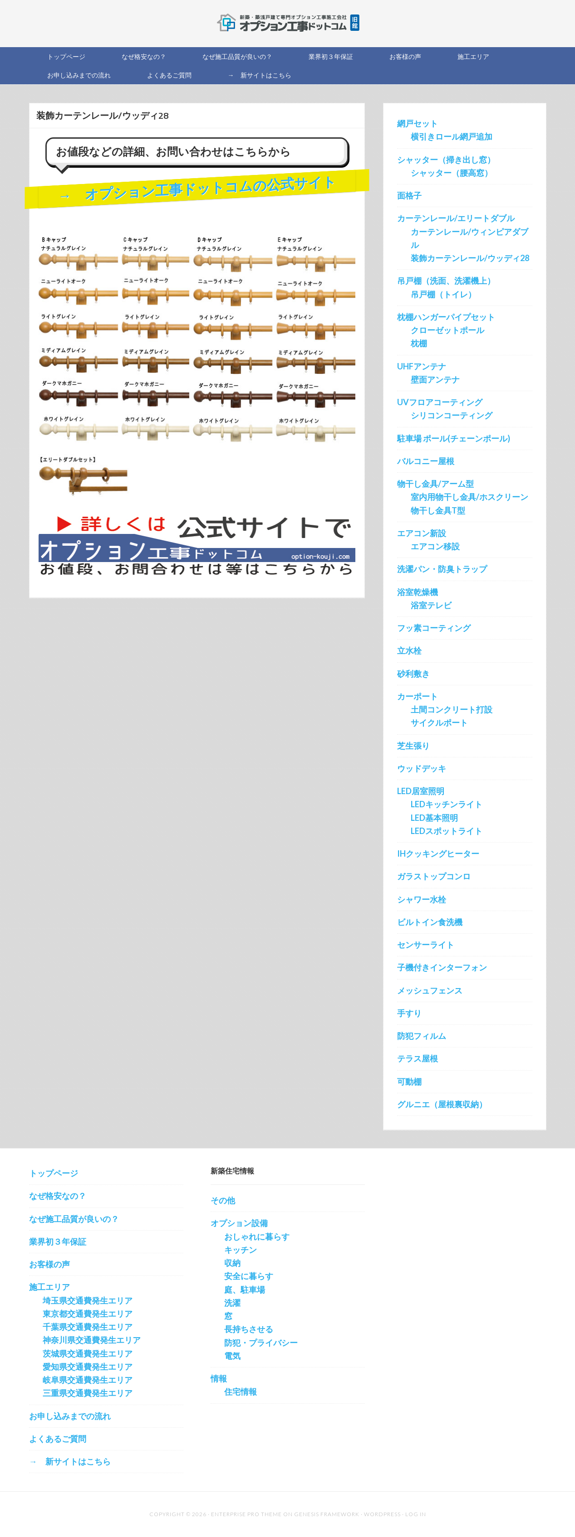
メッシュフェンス (429, 990)
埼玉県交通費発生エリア (88, 1300)
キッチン (240, 1250)
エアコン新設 (421, 533)
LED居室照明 (420, 791)
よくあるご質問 (57, 1439)
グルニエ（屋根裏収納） (442, 1104)
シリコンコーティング (451, 415)
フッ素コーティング (434, 628)
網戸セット (417, 123)
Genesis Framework (326, 1514)
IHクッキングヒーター (438, 853)
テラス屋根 (417, 1058)
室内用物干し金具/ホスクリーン (469, 497)
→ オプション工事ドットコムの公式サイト (197, 189)
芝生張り (413, 746)
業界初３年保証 (57, 1241)
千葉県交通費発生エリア (88, 1327)
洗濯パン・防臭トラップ (442, 569)
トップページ (53, 1173)
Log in (415, 1514)
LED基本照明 (434, 818)
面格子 (409, 195)
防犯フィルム (421, 1036)
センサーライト (425, 945)
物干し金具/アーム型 (435, 484)
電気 (232, 1356)
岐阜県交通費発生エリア (88, 1380)
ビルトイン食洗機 (429, 922)
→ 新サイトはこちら (70, 1461)
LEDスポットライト (446, 831)
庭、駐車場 (244, 1290)
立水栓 (409, 650)
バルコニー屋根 (425, 461)
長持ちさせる (248, 1329)
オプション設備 (239, 1223)
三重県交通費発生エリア (88, 1393)
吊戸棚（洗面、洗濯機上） (446, 281)
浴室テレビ (431, 605)
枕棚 (419, 343)
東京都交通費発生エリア (88, 1314)
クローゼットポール (447, 330)
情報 (219, 1378)
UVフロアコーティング (439, 402)
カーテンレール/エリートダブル (456, 218)
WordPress (382, 1514)
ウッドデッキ (421, 768)
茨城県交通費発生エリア (88, 1353)
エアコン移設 (435, 546)
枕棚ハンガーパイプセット (446, 317)
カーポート (417, 696)
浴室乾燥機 (417, 592)
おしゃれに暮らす (257, 1236)
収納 (232, 1263)
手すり (409, 1013)
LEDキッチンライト (446, 804)
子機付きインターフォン (442, 967)
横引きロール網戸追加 (451, 136)
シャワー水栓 (421, 899)
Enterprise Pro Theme (246, 1514)
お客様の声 (49, 1264)
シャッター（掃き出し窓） (446, 160)
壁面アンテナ (435, 379)
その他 (223, 1200)
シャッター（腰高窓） (451, 173)
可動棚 (409, 1081)
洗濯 (232, 1303)
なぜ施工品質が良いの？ (74, 1219)
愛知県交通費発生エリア (88, 1367)
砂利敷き (413, 674)
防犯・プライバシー (261, 1343)
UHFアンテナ (421, 366)
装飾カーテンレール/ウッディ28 (470, 258)
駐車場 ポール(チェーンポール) (453, 438)
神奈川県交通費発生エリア (92, 1340)
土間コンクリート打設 (451, 709)
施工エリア (49, 1287)
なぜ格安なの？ (57, 1196)
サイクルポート (439, 722)
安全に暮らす (248, 1276)
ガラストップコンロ (434, 876)
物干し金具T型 (438, 510)
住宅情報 (240, 1391)
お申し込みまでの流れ (70, 1416)
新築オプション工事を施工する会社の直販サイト (287, 23)
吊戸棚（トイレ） (443, 294)
